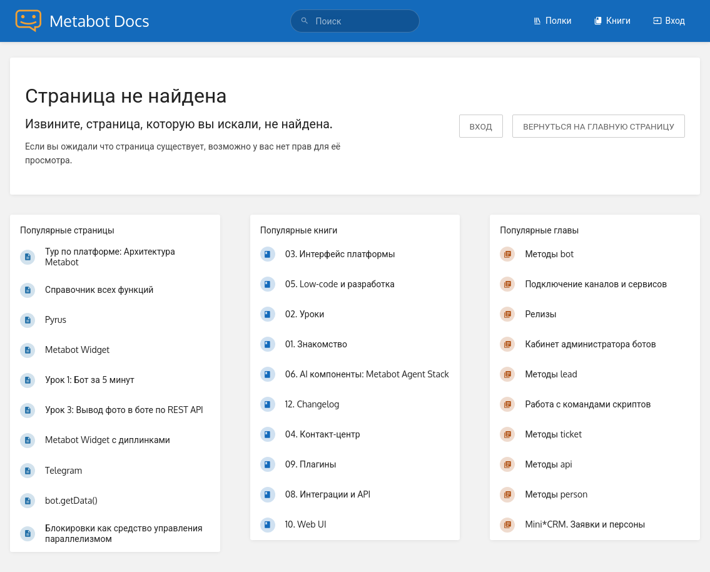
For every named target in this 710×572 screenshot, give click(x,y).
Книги (612, 20)
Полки (552, 20)
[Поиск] (306, 21)
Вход (669, 20)
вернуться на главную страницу (598, 126)
